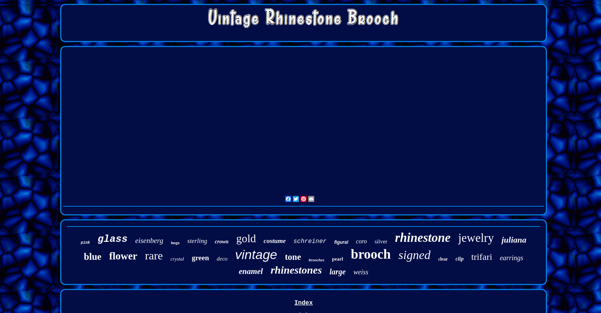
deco (222, 259)
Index (303, 303)
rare (154, 255)
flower (123, 256)
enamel (251, 271)
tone (293, 257)
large (338, 271)
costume (275, 241)
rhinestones (296, 270)
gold (246, 238)
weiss (360, 272)
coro (361, 241)
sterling (197, 241)
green (200, 258)
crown (221, 242)
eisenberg (149, 240)
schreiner (309, 241)
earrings (511, 258)
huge (175, 242)
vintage (256, 254)
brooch (371, 254)
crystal (177, 259)
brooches (316, 260)
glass (113, 239)
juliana (513, 240)
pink (85, 243)
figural (341, 242)
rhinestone (423, 238)
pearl (337, 259)
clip (459, 259)
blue (93, 256)
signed (415, 255)
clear (443, 259)
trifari (481, 257)
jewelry (476, 238)
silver (380, 241)
